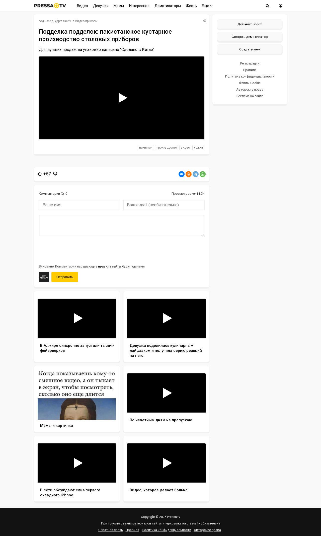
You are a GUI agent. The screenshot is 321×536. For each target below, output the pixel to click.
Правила (250, 70)
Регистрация (249, 63)
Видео (82, 6)
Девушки (101, 6)
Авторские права (249, 89)
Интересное (139, 6)
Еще (207, 6)
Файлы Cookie (250, 83)
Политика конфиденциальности (249, 76)
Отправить (64, 277)
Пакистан (145, 147)
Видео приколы (86, 21)
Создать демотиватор (250, 37)
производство (166, 147)
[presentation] (77, 249)
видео (185, 147)
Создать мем (249, 49)
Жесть (191, 6)
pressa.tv (64, 21)
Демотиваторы (167, 6)
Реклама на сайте (249, 96)
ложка (198, 147)
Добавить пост (249, 24)
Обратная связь (110, 530)
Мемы (119, 6)
